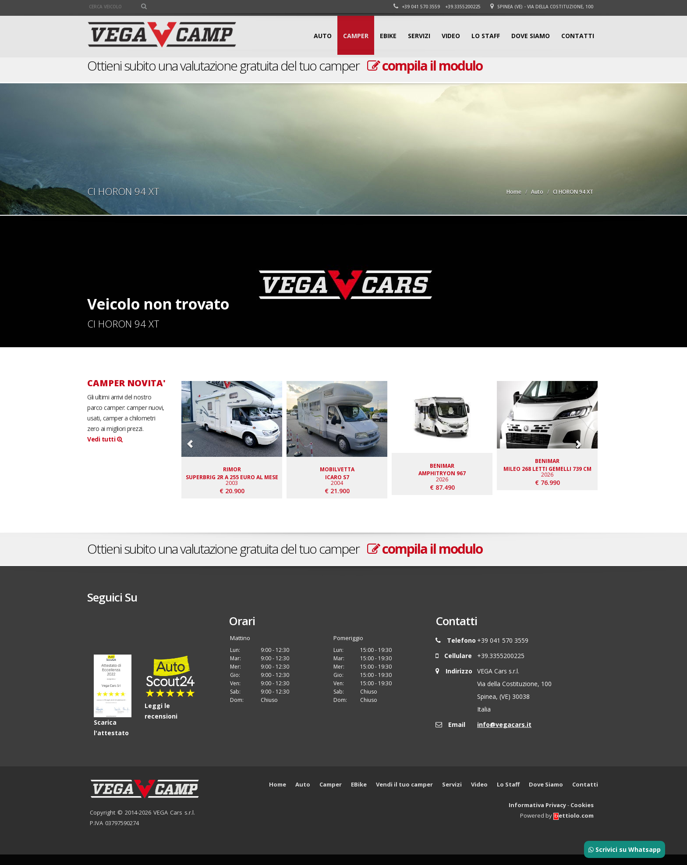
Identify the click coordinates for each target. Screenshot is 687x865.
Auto (323, 36)
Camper (355, 36)
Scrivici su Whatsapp (624, 849)
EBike (388, 36)
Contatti (577, 36)
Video (451, 36)
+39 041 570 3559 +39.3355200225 (437, 7)
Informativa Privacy (537, 815)
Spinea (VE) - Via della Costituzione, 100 (541, 7)
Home (513, 192)
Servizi (419, 36)
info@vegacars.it (504, 735)
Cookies (582, 815)
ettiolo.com (573, 826)
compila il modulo (424, 66)
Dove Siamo (530, 36)
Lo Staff (485, 36)
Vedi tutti (104, 439)
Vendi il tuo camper (404, 795)
